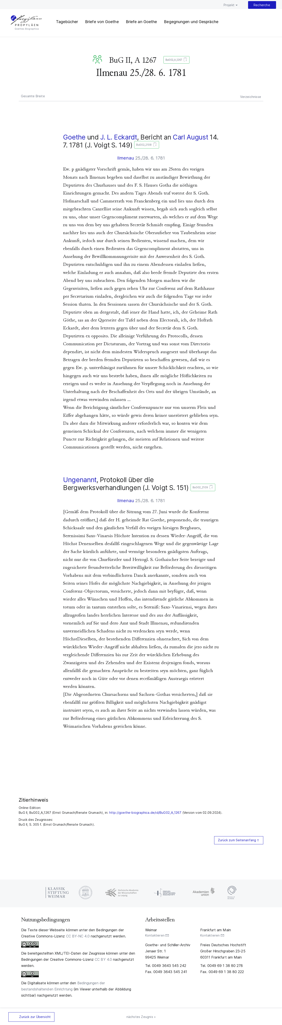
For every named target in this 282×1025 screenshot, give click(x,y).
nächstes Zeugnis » (141, 1017)
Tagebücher (67, 21)
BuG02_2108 (145, 145)
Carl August (190, 137)
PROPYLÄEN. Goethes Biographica (26, 23)
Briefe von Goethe (102, 21)
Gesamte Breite (33, 96)
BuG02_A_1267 (175, 60)
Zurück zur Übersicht (35, 1017)
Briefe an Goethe (141, 21)
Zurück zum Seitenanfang (237, 840)
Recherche (262, 5)
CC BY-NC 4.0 (78, 936)
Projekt (229, 5)
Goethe (74, 137)
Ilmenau (125, 158)
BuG (98, 59)
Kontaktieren (155, 935)
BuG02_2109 (202, 487)
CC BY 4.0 (103, 959)
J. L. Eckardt (118, 137)
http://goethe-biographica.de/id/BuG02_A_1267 (145, 812)
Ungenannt (79, 480)
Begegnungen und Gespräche (191, 21)
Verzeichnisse (250, 97)
